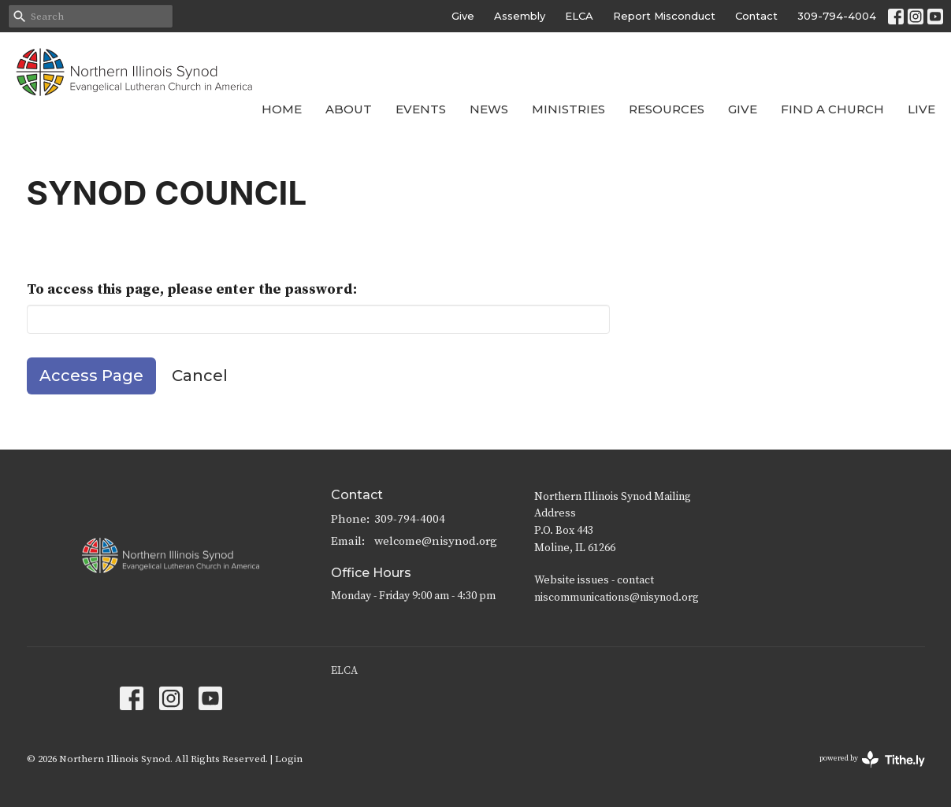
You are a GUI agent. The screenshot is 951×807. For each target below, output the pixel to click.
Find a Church (832, 109)
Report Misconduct (664, 15)
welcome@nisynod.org (435, 541)
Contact (756, 15)
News (489, 109)
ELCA (579, 15)
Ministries (568, 109)
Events (421, 109)
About (348, 109)
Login (289, 759)
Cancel (200, 375)
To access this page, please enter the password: (192, 289)
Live (921, 109)
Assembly (519, 15)
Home (282, 109)
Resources (666, 109)
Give (462, 15)
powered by (872, 759)
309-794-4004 (836, 15)
